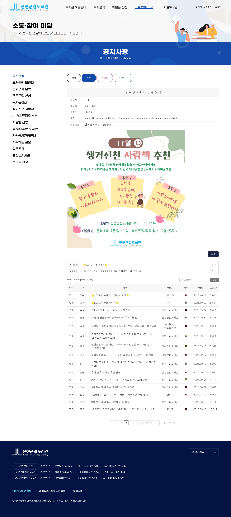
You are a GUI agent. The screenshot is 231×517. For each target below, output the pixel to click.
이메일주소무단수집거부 (52, 491)
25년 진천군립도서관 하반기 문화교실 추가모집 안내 (119, 380)
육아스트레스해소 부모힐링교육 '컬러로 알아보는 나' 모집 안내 (112, 271)
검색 (214, 280)
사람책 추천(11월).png (98, 124)
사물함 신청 (20, 122)
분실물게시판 (21, 155)
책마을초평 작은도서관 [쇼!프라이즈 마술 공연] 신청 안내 (122, 355)
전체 (74, 78)
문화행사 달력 (21, 89)
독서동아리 (19, 102)
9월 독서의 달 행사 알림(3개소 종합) (110, 402)
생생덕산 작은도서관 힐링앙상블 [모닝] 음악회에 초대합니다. (124, 326)
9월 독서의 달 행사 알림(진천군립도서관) (113, 387)
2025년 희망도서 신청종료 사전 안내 (111, 310)
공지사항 (18, 75)
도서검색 (99, 7)
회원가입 (207, 7)
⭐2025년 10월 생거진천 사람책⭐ (110, 295)
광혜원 (104, 78)
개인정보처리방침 (21, 491)
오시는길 (77, 491)
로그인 (198, 7)
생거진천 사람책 (23, 109)
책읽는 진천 (119, 7)
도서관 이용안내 (76, 7)
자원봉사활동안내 (24, 135)
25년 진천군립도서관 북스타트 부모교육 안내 (115, 317)
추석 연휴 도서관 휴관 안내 (105, 372)
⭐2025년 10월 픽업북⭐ (105, 302)
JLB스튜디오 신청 (25, 115)
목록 (213, 253)
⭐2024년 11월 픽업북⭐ (95, 264)
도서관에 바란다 (23, 82)
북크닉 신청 (20, 162)
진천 (88, 78)
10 (157, 422)
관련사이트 (198, 452)
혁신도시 (123, 78)
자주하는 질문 (21, 142)
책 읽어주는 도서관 (25, 129)
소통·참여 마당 (144, 7)
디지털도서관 (169, 7)
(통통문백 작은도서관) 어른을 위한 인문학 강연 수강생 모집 (123, 409)
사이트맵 (217, 7)
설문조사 (18, 148)
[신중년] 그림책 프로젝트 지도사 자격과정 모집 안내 (119, 394)
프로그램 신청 (21, 95)
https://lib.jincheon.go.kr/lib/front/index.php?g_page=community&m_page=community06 (131, 117)
